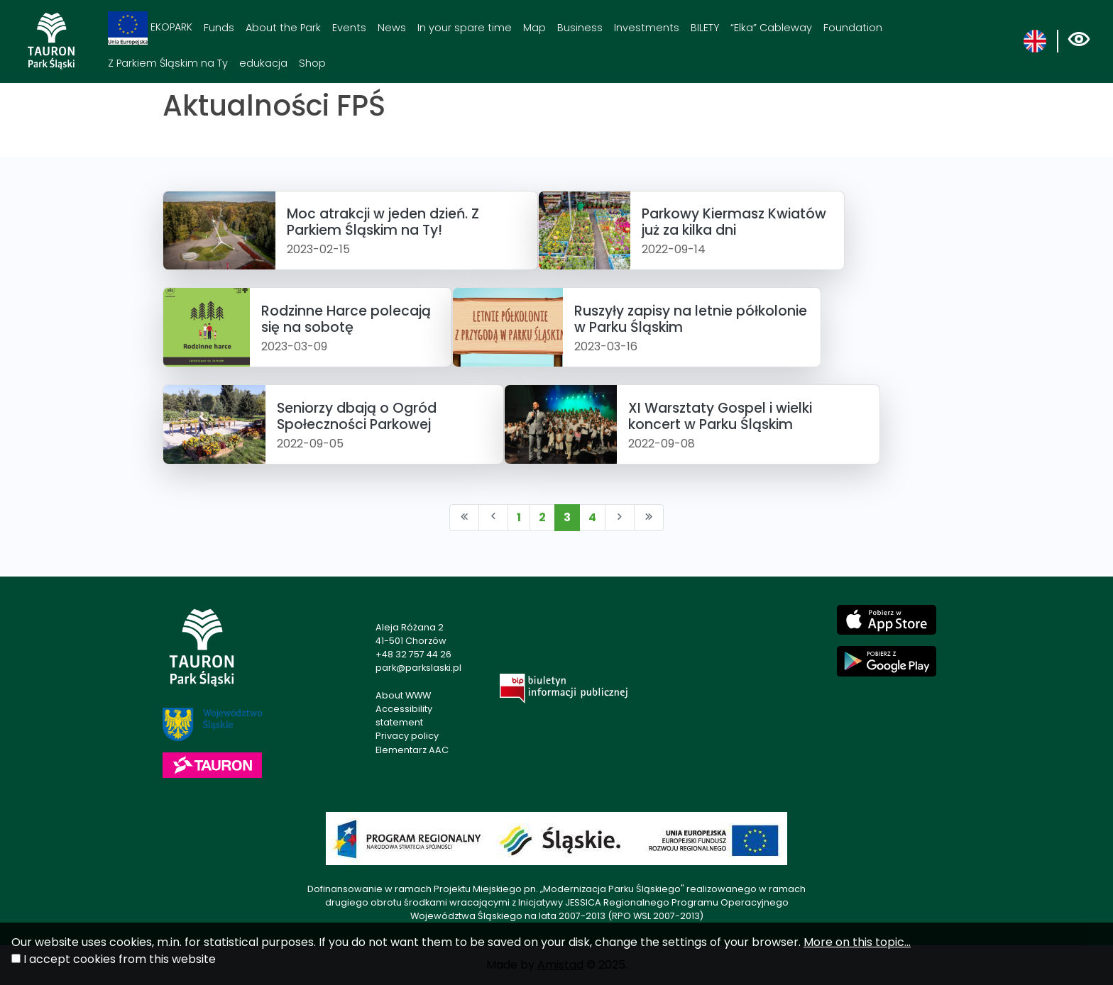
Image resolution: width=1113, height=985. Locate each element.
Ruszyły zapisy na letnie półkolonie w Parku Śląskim (690, 319)
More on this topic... (857, 942)
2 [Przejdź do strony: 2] (542, 517)
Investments (646, 28)
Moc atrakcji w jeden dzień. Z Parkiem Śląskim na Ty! (383, 222)
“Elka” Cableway (771, 28)
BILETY (705, 28)
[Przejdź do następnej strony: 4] (620, 517)
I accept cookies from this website (119, 959)
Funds (219, 28)
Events (349, 28)
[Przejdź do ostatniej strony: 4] (649, 517)
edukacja (263, 63)
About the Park (283, 28)
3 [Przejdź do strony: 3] (567, 517)
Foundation (852, 28)
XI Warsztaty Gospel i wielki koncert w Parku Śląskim (720, 416)
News (392, 28)
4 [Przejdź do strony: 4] (592, 517)
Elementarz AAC (412, 750)
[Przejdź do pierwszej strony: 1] (464, 517)
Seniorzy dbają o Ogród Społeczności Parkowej (357, 416)
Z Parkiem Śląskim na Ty (168, 63)
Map (534, 28)
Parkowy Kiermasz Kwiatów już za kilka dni (734, 222)
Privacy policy (407, 736)
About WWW (403, 695)
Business (580, 28)
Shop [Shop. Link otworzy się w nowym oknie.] (312, 63)
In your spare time (464, 28)
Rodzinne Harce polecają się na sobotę (346, 319)
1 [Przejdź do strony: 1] (519, 517)
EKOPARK (150, 28)
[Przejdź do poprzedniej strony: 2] (493, 517)
